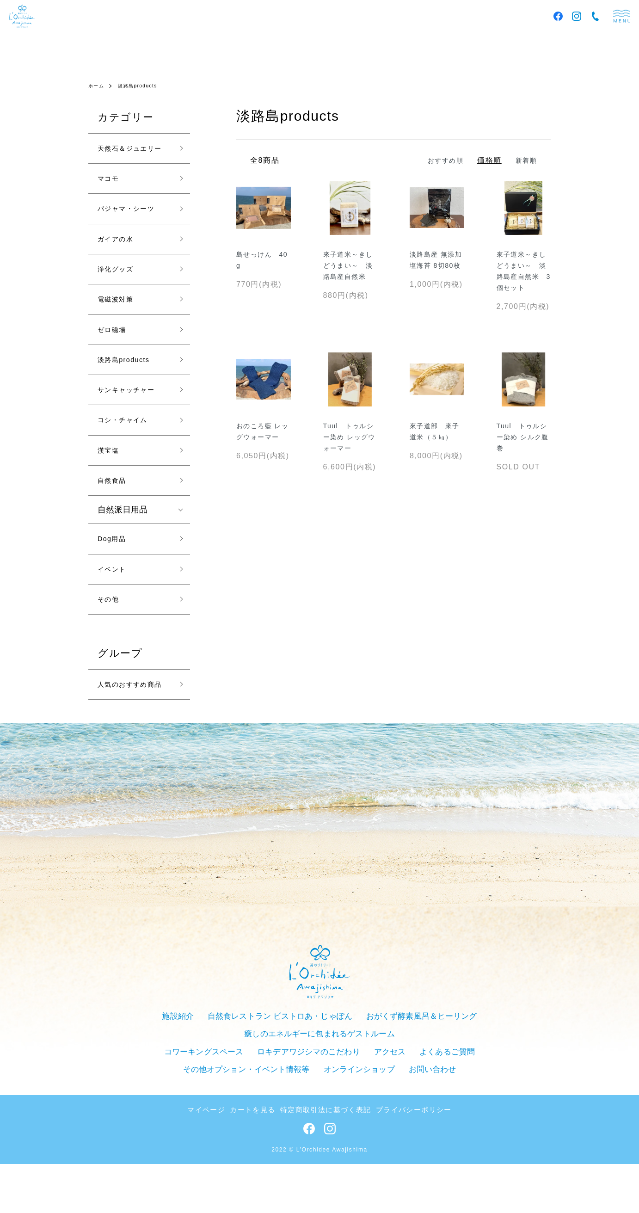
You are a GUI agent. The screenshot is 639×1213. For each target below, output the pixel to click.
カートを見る (260, 1159)
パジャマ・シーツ (134, 230)
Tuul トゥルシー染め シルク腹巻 (522, 445)
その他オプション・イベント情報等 (470, 1105)
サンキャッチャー (134, 428)
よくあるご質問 (373, 1105)
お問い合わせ (359, 1121)
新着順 (524, 160)
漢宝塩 (111, 494)
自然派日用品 (122, 559)
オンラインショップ (290, 1121)
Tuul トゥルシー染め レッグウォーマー (349, 445)
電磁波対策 (120, 329)
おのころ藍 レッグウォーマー (262, 445)
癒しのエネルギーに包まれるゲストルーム (471, 1090)
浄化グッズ (120, 296)
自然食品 (116, 528)
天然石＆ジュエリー (134, 157)
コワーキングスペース (147, 1105)
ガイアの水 (120, 263)
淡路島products (144, 85)
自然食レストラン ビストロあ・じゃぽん (208, 1090)
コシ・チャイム (129, 462)
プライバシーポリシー (404, 1159)
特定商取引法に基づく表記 (325, 1159)
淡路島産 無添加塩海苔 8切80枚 (436, 267)
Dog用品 (115, 589)
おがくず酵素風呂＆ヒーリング (338, 1090)
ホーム (97, 85)
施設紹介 (113, 1090)
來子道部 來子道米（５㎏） (434, 445)
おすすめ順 (439, 160)
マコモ (111, 197)
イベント (116, 622)
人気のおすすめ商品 (134, 751)
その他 (111, 655)
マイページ (218, 1159)
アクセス (319, 1105)
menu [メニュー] (621, 16)
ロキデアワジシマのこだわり (244, 1105)
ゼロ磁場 (116, 362)
